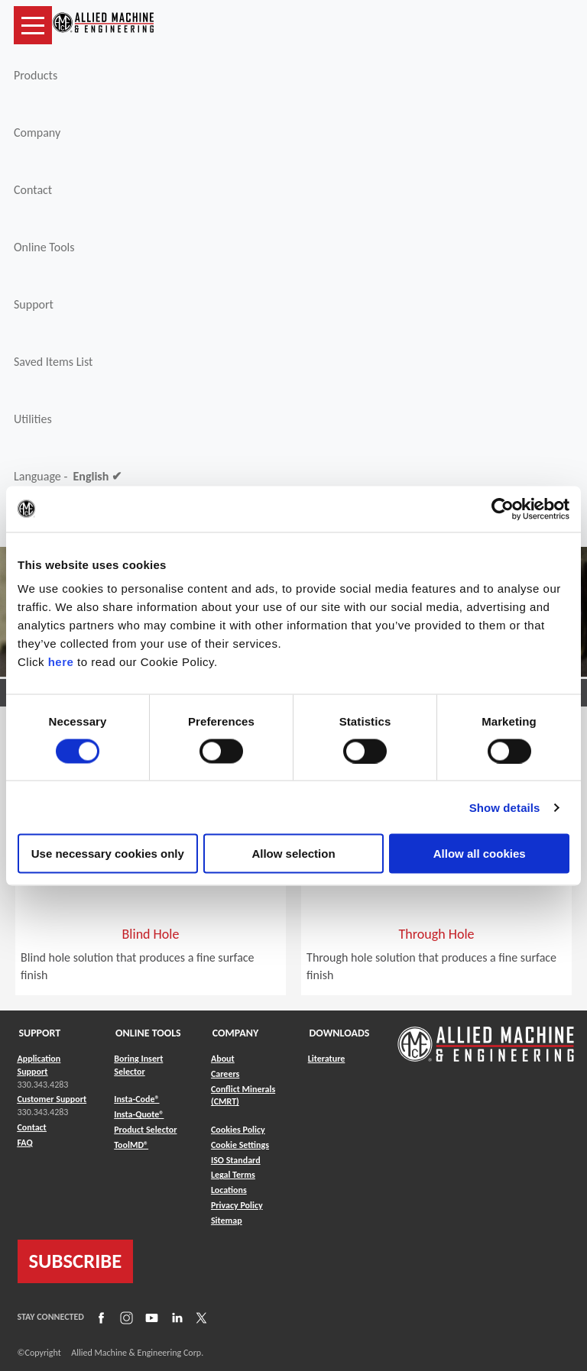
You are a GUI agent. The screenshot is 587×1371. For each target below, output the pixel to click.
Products (35, 75)
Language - (68, 476)
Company (37, 132)
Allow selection (293, 853)
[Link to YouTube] (149, 1316)
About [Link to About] (223, 1058)
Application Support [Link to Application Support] (39, 1065)
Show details (504, 806)
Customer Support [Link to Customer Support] (52, 1099)
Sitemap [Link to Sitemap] (226, 1220)
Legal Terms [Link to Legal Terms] (233, 1174)
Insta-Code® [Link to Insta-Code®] (136, 1099)
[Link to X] (199, 1316)
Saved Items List (53, 361)
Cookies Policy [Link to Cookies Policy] (238, 1129)
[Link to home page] (103, 25)
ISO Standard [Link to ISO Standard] (236, 1160)
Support (34, 304)
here (61, 661)
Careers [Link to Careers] (225, 1074)
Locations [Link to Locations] (229, 1190)
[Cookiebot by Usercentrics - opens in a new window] (502, 508)
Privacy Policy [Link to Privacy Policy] (237, 1205)
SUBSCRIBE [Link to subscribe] (75, 1261)
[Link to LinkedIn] (175, 1316)
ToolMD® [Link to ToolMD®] (131, 1145)
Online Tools (44, 247)
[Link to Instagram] (124, 1316)
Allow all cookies (479, 853)
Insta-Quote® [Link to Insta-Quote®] (139, 1114)
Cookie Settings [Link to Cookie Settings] (240, 1145)
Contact (33, 190)
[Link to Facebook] (99, 1316)
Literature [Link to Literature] (326, 1058)
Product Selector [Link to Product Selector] (145, 1129)
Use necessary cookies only (107, 853)
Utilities (33, 419)
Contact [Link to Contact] (32, 1127)
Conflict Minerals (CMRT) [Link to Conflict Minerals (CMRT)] (243, 1095)
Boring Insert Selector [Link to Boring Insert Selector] (138, 1065)
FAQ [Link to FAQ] (25, 1142)
